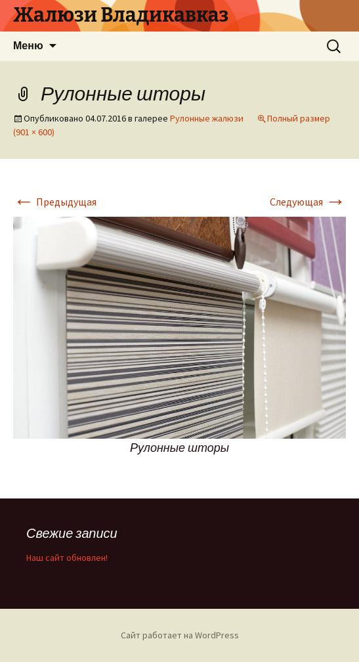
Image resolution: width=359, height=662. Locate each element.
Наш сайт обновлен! (67, 557)
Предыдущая (54, 201)
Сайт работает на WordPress (180, 635)
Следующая (308, 201)
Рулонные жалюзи (206, 118)
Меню (28, 45)
